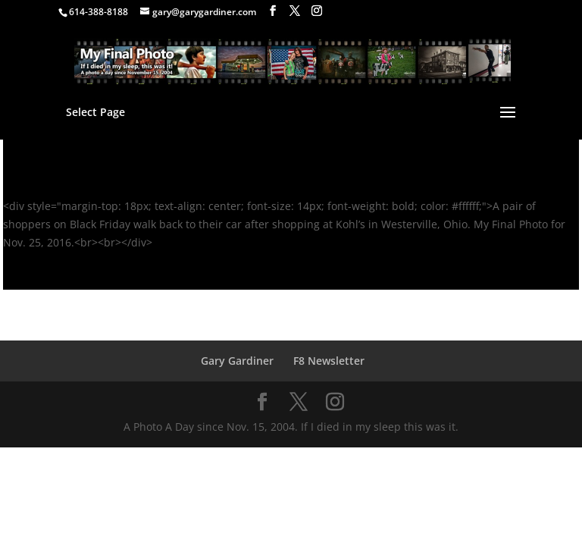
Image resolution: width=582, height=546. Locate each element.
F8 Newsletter (329, 360)
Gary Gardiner (237, 360)
